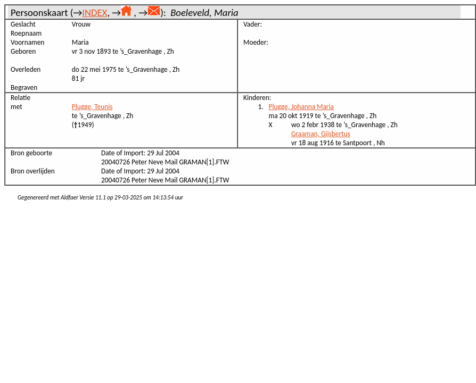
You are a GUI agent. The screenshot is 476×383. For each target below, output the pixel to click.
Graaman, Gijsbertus (320, 133)
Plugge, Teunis (92, 106)
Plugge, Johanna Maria (301, 106)
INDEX (94, 12)
